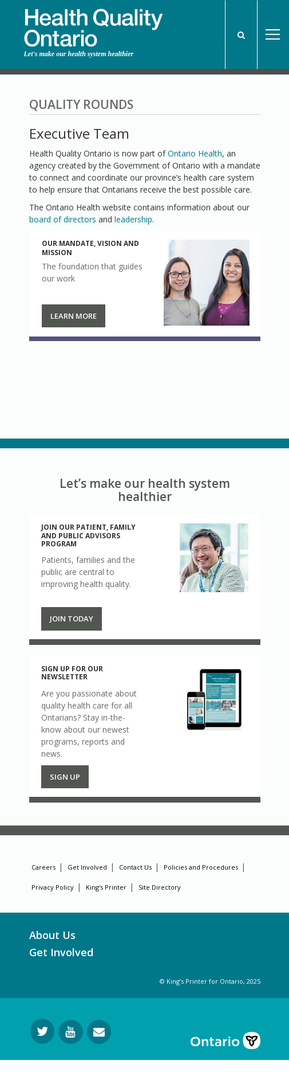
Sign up (65, 777)
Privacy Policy (52, 887)
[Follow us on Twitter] (42, 1031)
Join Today (71, 618)
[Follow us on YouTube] (70, 1032)
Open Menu (273, 34)
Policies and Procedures (201, 867)
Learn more (73, 316)
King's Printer (106, 887)
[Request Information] (99, 1032)
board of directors (62, 219)
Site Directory (159, 887)
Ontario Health (195, 153)
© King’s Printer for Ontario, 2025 (210, 981)
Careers (43, 867)
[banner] (93, 23)
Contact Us (135, 867)
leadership (133, 219)
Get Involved (87, 867)
